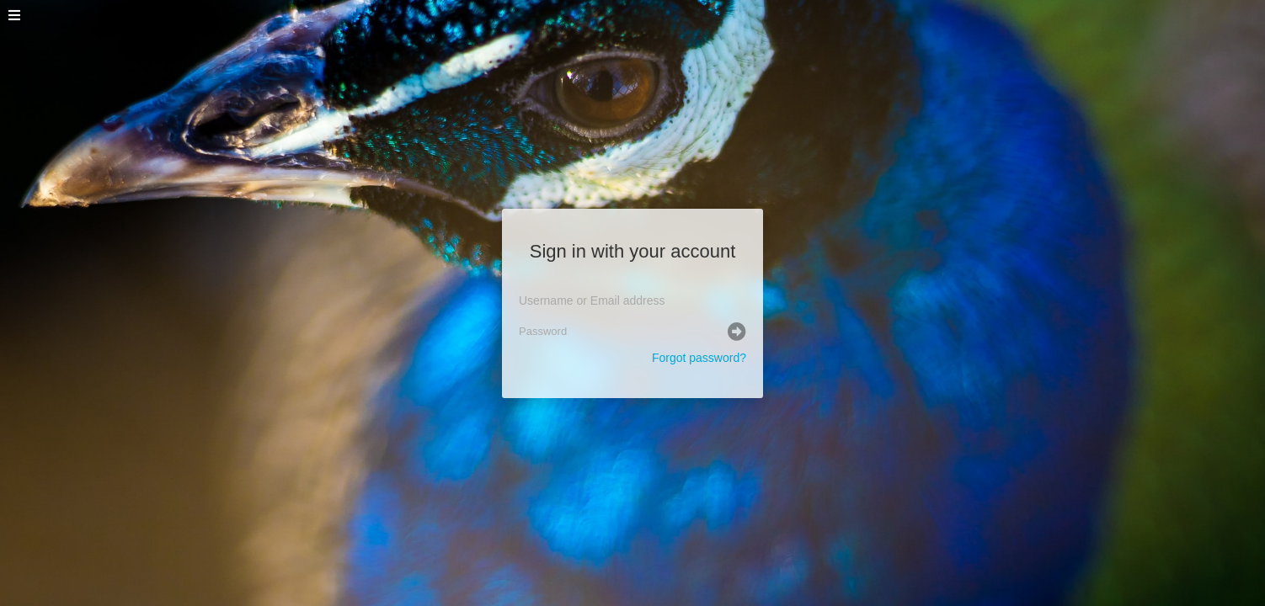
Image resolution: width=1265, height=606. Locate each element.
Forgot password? (699, 357)
